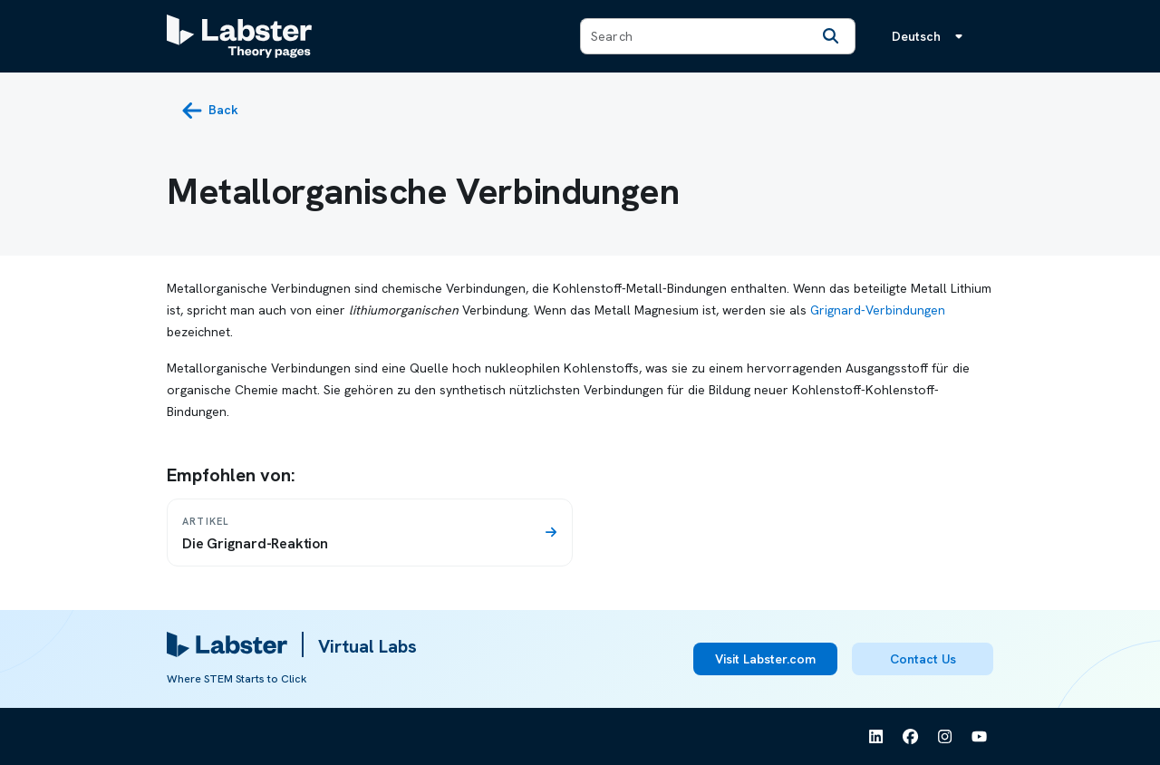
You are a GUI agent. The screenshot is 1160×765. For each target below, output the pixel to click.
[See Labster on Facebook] (910, 736)
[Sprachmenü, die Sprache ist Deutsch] (930, 36)
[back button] (210, 110)
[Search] (831, 36)
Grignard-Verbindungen (877, 310)
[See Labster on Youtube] (979, 736)
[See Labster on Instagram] (945, 736)
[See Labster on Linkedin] (876, 736)
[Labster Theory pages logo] (239, 36)
